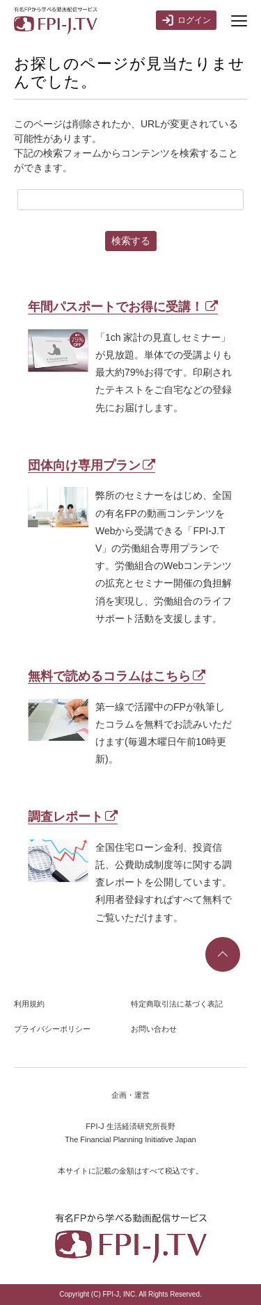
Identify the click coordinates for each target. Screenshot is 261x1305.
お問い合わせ (154, 1029)
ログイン (186, 20)
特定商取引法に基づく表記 (177, 1004)
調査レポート (73, 817)
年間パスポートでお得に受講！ (123, 307)
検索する (130, 240)
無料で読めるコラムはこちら (116, 676)
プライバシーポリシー (52, 1029)
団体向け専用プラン (91, 465)
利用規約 (29, 1004)
